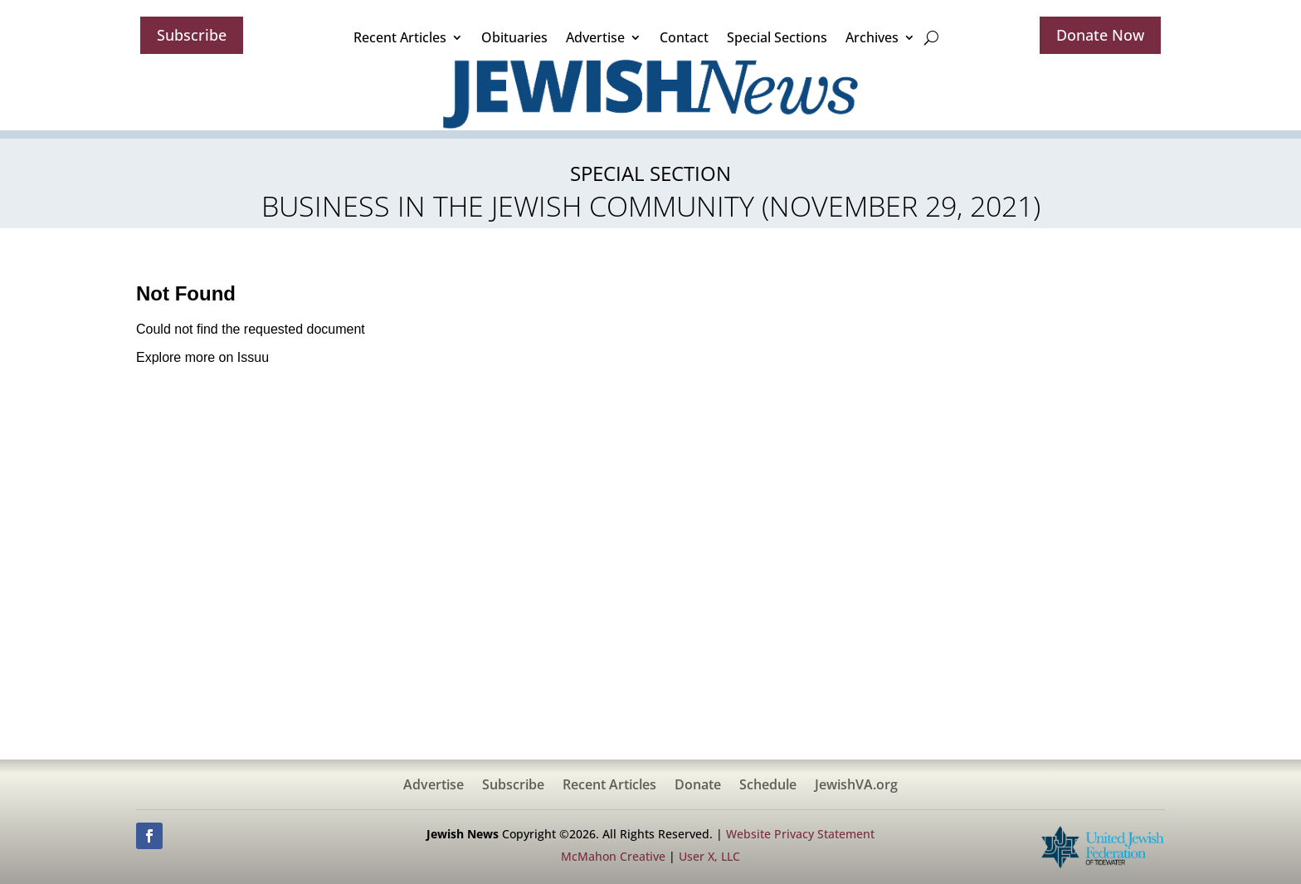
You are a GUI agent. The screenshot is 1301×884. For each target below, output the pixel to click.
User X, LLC (709, 856)
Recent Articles (399, 37)
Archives (872, 37)
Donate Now (1100, 35)
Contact (684, 37)
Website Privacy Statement (800, 834)
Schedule (768, 786)
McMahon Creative (613, 856)
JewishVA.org (856, 786)
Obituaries (514, 37)
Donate (698, 786)
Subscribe (192, 35)
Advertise (595, 37)
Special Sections (777, 37)
